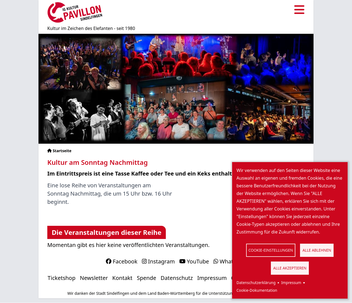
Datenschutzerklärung (256, 282)
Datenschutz (177, 278)
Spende (146, 278)
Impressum (291, 282)
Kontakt (122, 278)
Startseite (62, 150)
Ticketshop (61, 278)
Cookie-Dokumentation (257, 290)
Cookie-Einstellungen (271, 250)
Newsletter (94, 278)
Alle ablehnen (316, 250)
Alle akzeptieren (290, 268)
